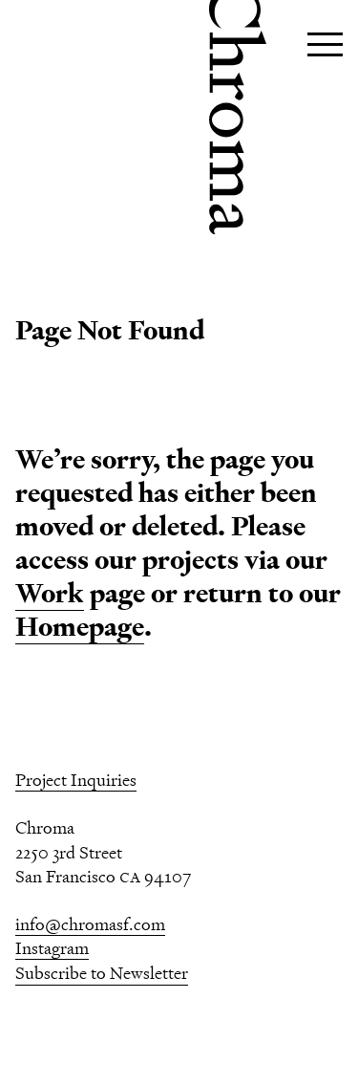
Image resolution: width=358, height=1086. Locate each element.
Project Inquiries (76, 780)
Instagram (52, 948)
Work (49, 593)
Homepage (79, 626)
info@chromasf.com (90, 924)
